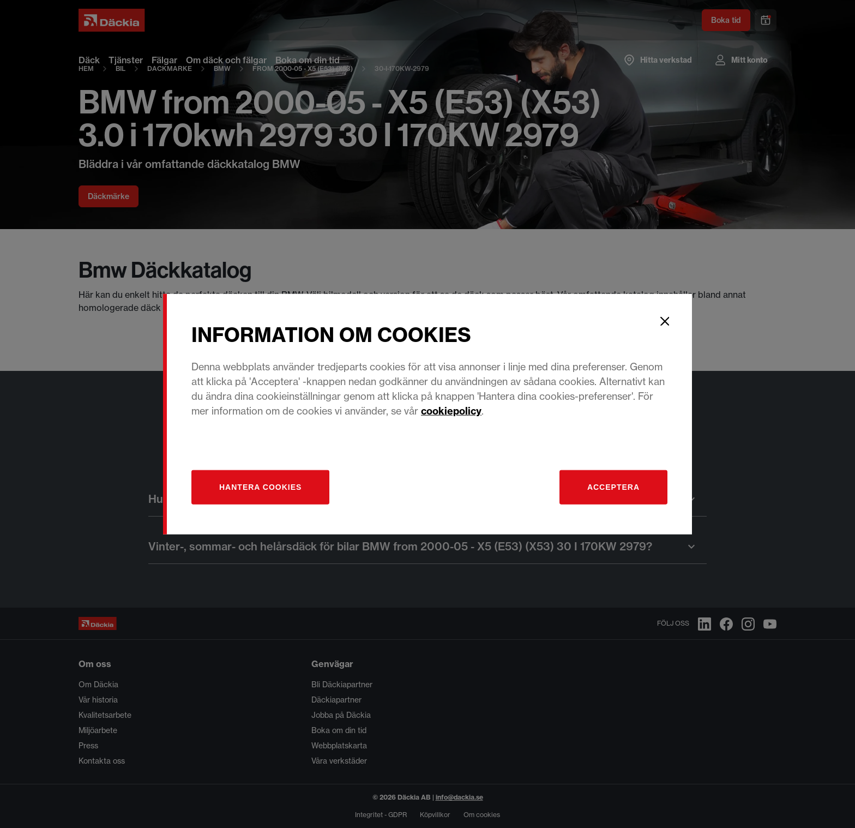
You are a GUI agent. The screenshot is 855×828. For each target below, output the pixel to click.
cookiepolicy (451, 410)
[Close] (665, 321)
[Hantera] (260, 487)
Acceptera (613, 486)
